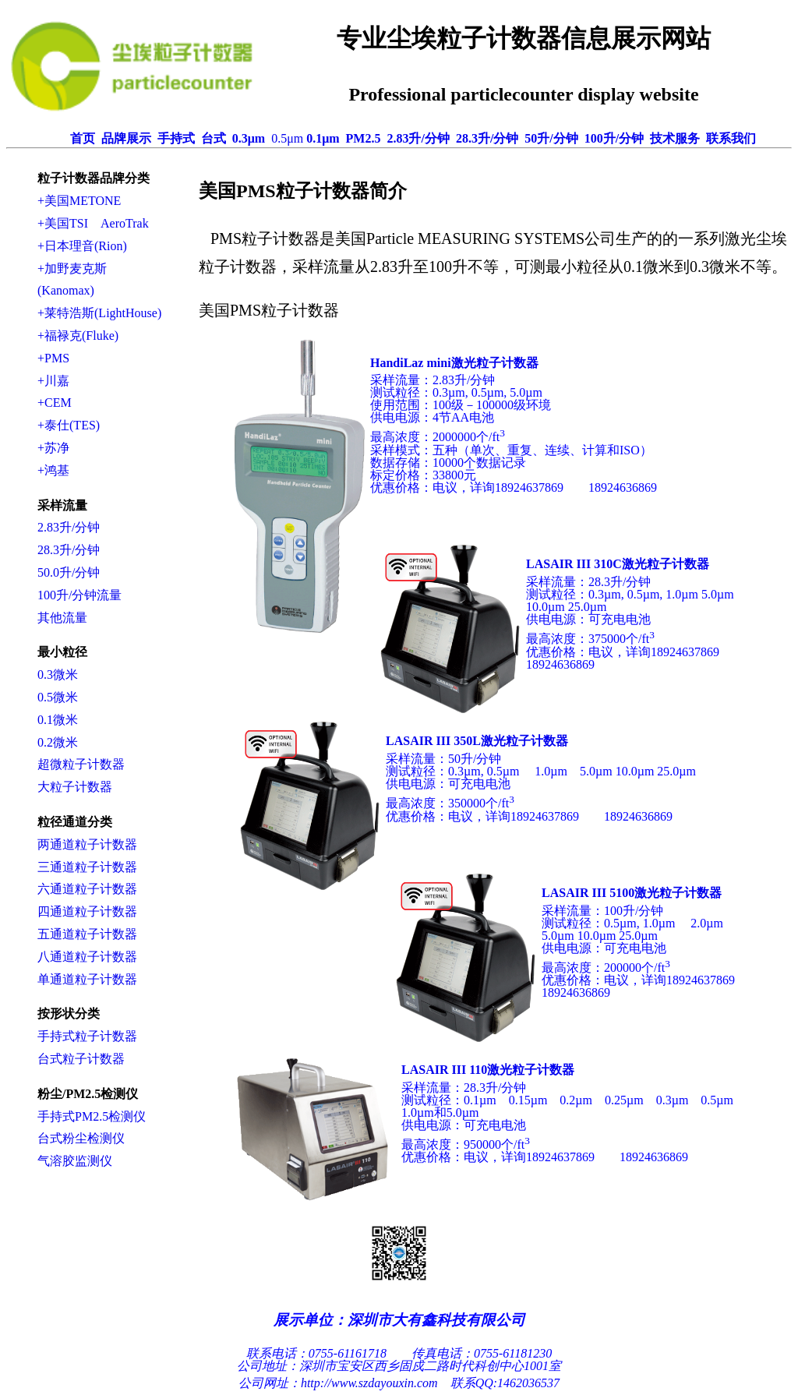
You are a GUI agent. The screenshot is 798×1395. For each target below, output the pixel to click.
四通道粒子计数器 (87, 911)
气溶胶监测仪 (74, 1160)
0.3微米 (57, 674)
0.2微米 (57, 742)
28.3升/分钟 (68, 549)
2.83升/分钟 (68, 527)
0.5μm (287, 138)
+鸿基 (53, 470)
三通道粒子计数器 (87, 867)
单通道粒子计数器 (87, 979)
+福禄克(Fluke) (77, 335)
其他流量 (62, 617)
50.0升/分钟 (68, 572)
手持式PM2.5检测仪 (91, 1116)
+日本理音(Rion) (82, 246)
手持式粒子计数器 (87, 1036)
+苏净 (53, 447)
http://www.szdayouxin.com (369, 1383)
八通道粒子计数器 (87, 956)
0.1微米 (57, 719)
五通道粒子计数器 (87, 934)
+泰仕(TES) (68, 425)
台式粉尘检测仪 (81, 1138)
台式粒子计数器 (81, 1058)
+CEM (54, 402)
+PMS (53, 358)
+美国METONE (79, 200)
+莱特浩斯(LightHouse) (99, 313)
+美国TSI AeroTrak (93, 223)
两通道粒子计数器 (87, 844)
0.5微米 (57, 697)
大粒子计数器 (74, 786)
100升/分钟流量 (79, 595)
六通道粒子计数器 (87, 888)
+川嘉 (53, 380)
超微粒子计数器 (81, 764)
